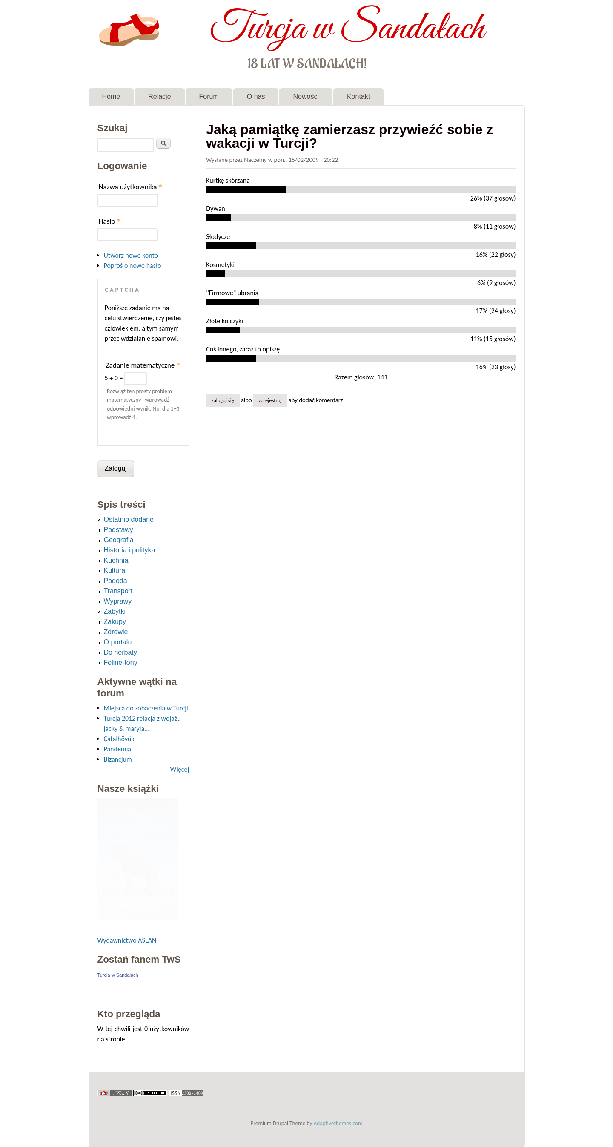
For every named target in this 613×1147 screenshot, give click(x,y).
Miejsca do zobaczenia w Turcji (146, 708)
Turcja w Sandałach (347, 29)
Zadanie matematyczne (143, 365)
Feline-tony (120, 662)
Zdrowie (116, 631)
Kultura (115, 570)
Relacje (159, 96)
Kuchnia (116, 560)
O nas (256, 96)
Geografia (119, 539)
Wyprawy (118, 601)
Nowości (305, 96)
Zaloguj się (223, 400)
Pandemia (117, 749)
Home (111, 96)
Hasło (110, 221)
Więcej (179, 769)
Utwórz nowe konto (131, 255)
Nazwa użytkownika (130, 186)
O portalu (118, 642)
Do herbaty (120, 652)
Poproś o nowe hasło (132, 266)
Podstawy (118, 529)
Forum (209, 96)
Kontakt (358, 96)
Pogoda (115, 580)
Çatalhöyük (119, 739)
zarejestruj (270, 400)
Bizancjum (118, 759)
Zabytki (115, 611)
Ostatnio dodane (129, 519)
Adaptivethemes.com (338, 1123)
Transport (118, 591)
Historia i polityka (129, 550)
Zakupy (115, 621)
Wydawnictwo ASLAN (127, 940)
